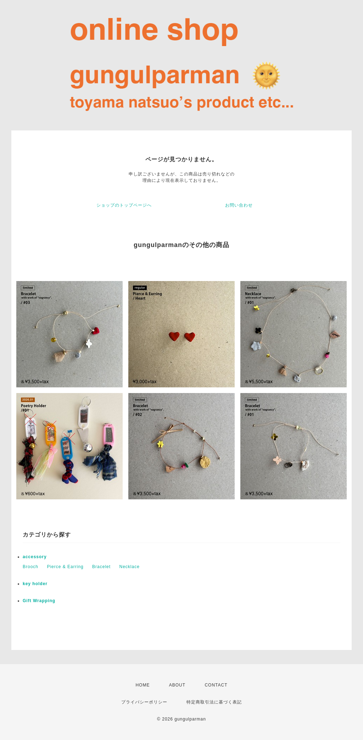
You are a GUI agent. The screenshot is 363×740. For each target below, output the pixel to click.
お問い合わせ (239, 205)
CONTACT (216, 685)
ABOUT (177, 685)
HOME (142, 685)
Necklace (129, 566)
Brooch (30, 566)
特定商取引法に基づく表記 (214, 702)
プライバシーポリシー (144, 702)
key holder (35, 583)
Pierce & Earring (65, 566)
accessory (35, 556)
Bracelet (101, 566)
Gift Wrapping (39, 600)
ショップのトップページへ (124, 205)
